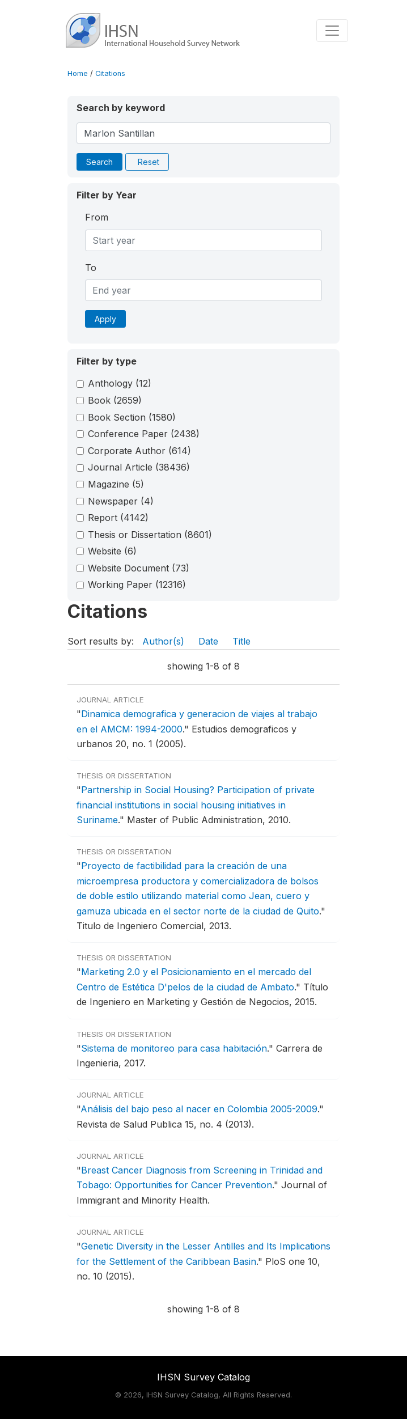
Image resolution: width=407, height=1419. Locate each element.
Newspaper (121, 501)
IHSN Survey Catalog (203, 1377)
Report (118, 517)
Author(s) (163, 641)
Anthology (119, 383)
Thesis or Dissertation (150, 534)
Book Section (132, 417)
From (96, 217)
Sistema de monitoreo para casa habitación (174, 1048)
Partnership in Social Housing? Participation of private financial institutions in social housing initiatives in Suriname (196, 804)
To (90, 267)
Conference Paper (144, 433)
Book (115, 400)
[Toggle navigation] (332, 30)
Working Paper (137, 584)
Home (77, 73)
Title (241, 641)
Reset (148, 162)
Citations (110, 73)
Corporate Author (139, 450)
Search (99, 162)
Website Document (138, 568)
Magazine (116, 484)
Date (208, 641)
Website (112, 551)
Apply (105, 319)
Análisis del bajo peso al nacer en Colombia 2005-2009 (198, 1109)
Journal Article (139, 467)
